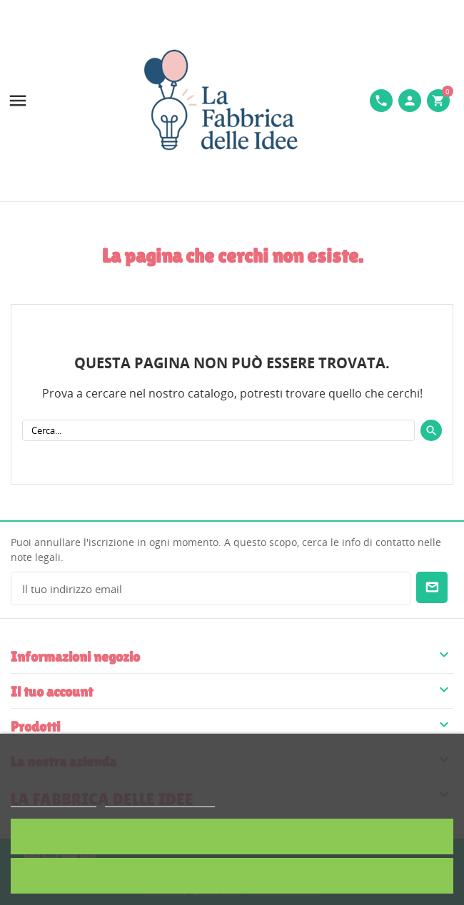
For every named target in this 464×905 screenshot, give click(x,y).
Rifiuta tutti (232, 875)
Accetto (232, 836)
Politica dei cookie (53, 800)
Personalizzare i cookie (160, 800)
